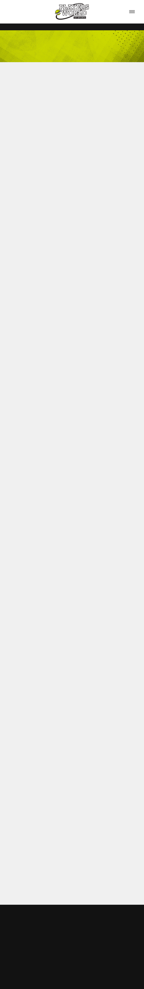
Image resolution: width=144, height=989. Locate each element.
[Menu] (132, 12)
